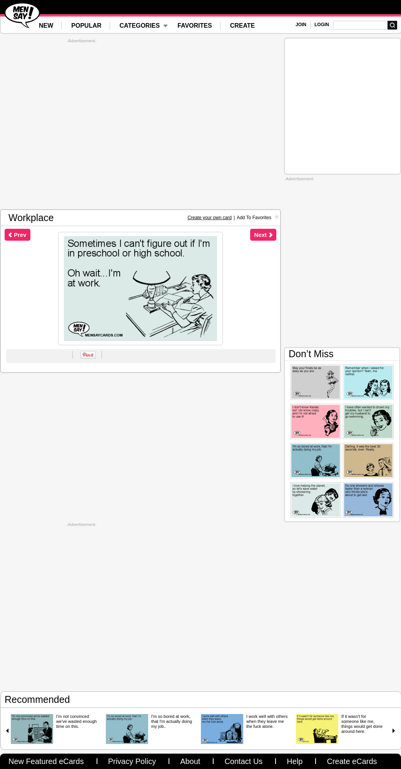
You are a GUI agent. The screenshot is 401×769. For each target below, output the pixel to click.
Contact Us (243, 761)
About (190, 761)
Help (294, 761)
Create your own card (209, 217)
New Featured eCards (46, 761)
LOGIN (321, 24)
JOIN (301, 24)
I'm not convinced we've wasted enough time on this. (76, 721)
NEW (46, 25)
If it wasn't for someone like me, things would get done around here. (362, 724)
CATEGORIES (140, 25)
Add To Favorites (254, 217)
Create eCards (352, 761)
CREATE (242, 25)
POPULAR (86, 25)
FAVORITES (194, 25)
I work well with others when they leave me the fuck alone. (267, 721)
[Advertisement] (81, 124)
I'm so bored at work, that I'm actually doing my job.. (171, 721)
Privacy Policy (132, 761)
